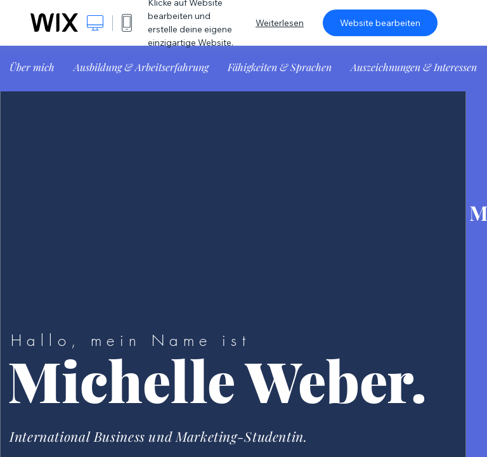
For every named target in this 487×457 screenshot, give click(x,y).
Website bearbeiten (380, 23)
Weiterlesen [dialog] (280, 23)
